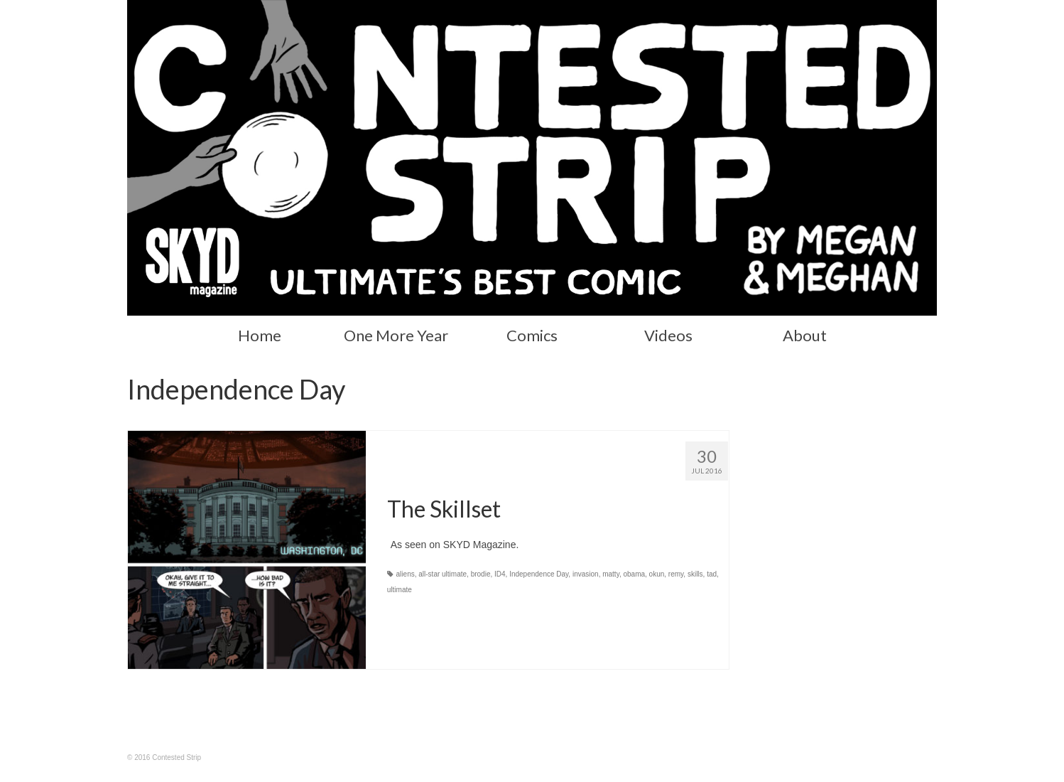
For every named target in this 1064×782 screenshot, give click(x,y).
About (805, 335)
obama (634, 574)
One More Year (396, 335)
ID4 (500, 574)
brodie (481, 574)
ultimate (399, 590)
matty (610, 574)
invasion (585, 574)
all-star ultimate (442, 574)
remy (675, 574)
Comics (532, 335)
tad (712, 574)
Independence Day (538, 574)
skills (695, 574)
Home (259, 335)
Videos (668, 335)
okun (657, 574)
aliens (405, 574)
